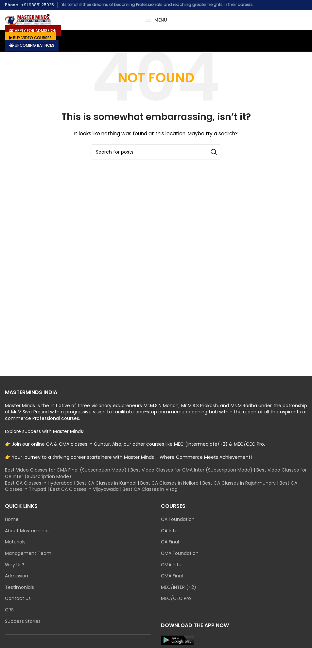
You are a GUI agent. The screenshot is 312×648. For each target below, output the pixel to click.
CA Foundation (178, 519)
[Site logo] (28, 19)
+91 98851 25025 (37, 5)
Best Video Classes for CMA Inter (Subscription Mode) (191, 470)
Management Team (28, 553)
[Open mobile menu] (156, 19)
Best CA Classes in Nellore (169, 483)
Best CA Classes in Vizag (150, 489)
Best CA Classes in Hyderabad (39, 483)
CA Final (170, 542)
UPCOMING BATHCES (33, 45)
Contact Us (18, 598)
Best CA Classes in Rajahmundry (239, 483)
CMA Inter (172, 565)
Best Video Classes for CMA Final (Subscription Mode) (66, 470)
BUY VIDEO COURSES (31, 38)
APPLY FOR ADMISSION (34, 30)
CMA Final (172, 576)
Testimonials (19, 587)
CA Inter (170, 531)
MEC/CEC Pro (176, 598)
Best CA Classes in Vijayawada (84, 489)
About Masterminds (27, 531)
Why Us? (14, 565)
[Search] (156, 151)
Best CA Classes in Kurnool (106, 483)
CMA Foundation (180, 553)
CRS (9, 610)
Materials (15, 542)
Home (12, 519)
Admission (16, 576)
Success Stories (23, 621)
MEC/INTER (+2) (178, 587)
